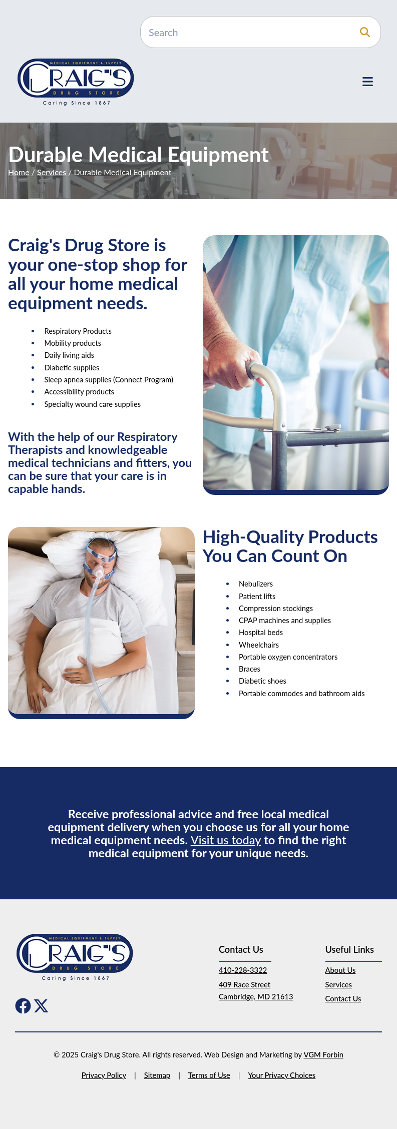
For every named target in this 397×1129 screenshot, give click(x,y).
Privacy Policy (104, 1074)
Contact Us (343, 998)
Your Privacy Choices (281, 1074)
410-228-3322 (243, 969)
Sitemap (157, 1074)
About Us (340, 969)
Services (51, 172)
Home (19, 172)
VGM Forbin (323, 1054)
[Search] (260, 32)
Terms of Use (209, 1074)
